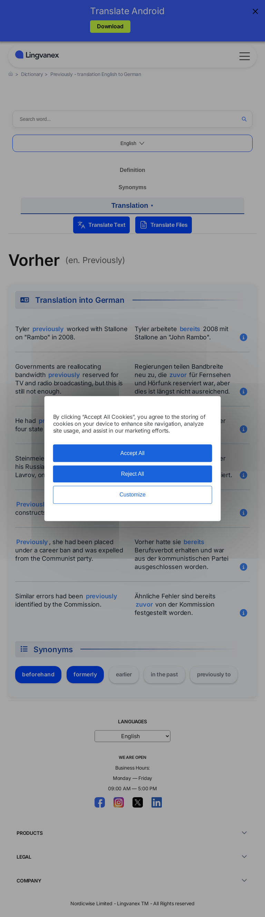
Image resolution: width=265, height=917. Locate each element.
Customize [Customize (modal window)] (132, 495)
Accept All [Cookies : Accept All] (132, 453)
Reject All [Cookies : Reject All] (132, 474)
